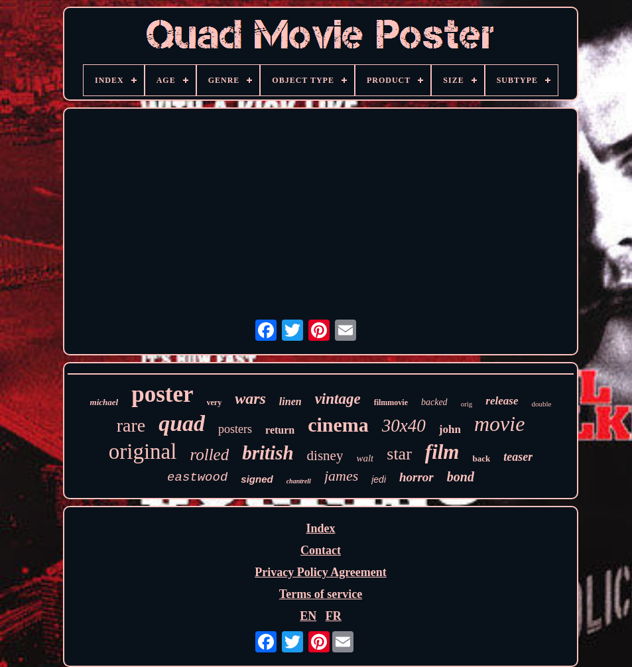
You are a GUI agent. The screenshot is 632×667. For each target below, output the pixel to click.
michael (104, 402)
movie (499, 424)
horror (416, 477)
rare (131, 425)
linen (290, 401)
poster (162, 394)
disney (325, 455)
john (450, 429)
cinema (338, 425)
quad (181, 423)
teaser (518, 456)
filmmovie (391, 402)
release (501, 400)
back (481, 458)
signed (257, 479)
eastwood (197, 477)
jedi (378, 479)
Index (320, 528)
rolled (209, 454)
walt (364, 458)
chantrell (298, 481)
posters (235, 429)
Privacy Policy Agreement (321, 572)
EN (308, 616)
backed (434, 402)
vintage (338, 399)
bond (460, 476)
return (279, 430)
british (267, 452)
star (399, 453)
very (214, 402)
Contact (320, 550)
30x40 (404, 426)
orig (467, 404)
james (341, 475)
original (143, 451)
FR (334, 616)
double (541, 404)
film (442, 451)
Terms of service (320, 594)
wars (250, 398)
